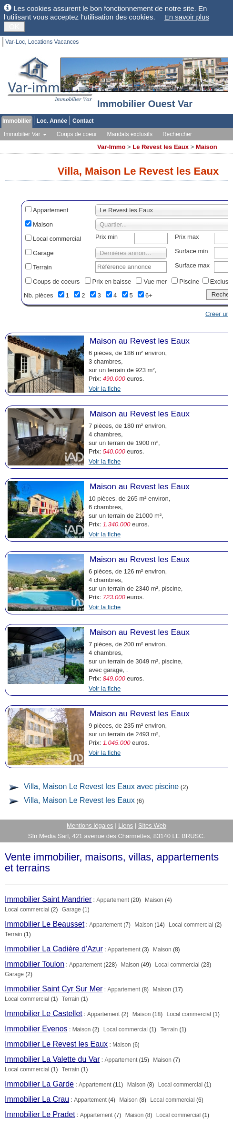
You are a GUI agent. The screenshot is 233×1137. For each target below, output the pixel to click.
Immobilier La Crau (37, 1099)
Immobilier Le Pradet (40, 1114)
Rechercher (177, 134)
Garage (43, 253)
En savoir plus (186, 17)
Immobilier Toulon (34, 964)
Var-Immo (111, 146)
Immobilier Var (25, 134)
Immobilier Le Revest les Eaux (56, 1044)
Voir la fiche (105, 388)
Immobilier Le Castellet (43, 1013)
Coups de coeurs (56, 281)
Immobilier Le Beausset (44, 924)
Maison (206, 146)
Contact (83, 121)
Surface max (192, 265)
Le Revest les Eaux (160, 146)
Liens (125, 825)
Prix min (106, 236)
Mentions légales (90, 825)
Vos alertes (18, 143)
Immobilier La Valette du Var (52, 1059)
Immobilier (16, 121)
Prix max (187, 236)
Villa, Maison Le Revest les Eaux (79, 800)
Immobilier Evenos (36, 1029)
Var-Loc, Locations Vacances (42, 42)
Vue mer (155, 281)
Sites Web (152, 825)
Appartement (50, 210)
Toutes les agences (66, 143)
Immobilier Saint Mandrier (48, 899)
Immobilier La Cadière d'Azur (54, 949)
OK (14, 26)
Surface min (191, 251)
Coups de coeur (77, 134)
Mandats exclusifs (129, 134)
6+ (148, 295)
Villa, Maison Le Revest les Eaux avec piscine (101, 786)
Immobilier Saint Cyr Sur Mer (53, 989)
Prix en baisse (112, 281)
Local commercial (57, 238)
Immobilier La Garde (39, 1084)
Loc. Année (52, 121)
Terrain (42, 267)
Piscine (189, 281)
